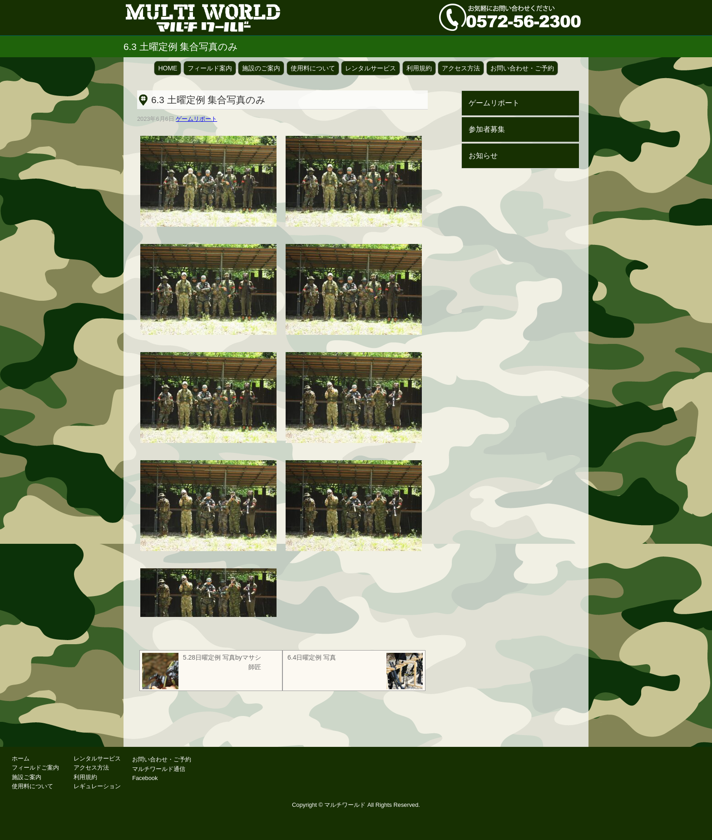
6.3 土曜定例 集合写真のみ (208, 99)
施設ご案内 (26, 777)
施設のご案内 (261, 68)
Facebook (145, 778)
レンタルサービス (370, 68)
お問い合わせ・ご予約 (522, 68)
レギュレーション (97, 786)
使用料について (313, 68)
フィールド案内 (210, 68)
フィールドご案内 (35, 767)
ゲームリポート (196, 118)
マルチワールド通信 (158, 768)
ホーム (21, 758)
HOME (167, 68)
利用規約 (419, 68)
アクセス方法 (461, 68)
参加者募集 (487, 129)
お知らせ (483, 155)
